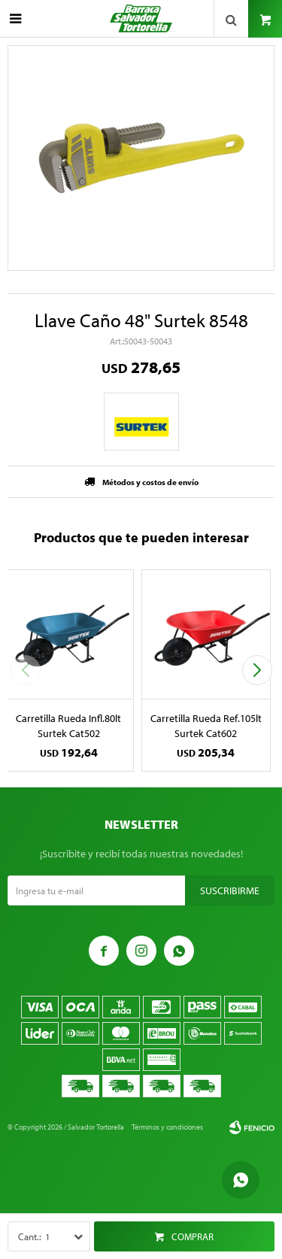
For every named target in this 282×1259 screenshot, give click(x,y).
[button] (257, 670)
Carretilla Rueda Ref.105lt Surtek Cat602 (206, 725)
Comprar (192, 1236)
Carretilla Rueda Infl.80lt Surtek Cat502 (68, 725)
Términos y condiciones (167, 1127)
